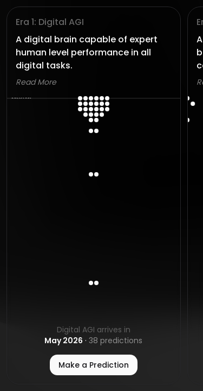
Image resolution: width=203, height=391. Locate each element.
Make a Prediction (93, 365)
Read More (36, 82)
